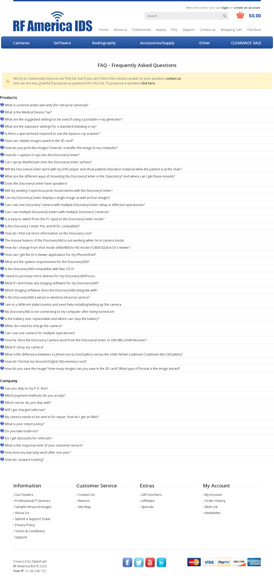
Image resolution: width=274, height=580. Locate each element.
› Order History (214, 500)
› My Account (212, 494)
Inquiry (161, 29)
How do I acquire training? (24, 459)
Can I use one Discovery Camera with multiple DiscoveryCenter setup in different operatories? (75, 205)
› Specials (147, 507)
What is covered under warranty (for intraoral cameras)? (46, 105)
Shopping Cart (231, 29)
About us (120, 29)
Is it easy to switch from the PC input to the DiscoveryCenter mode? (54, 219)
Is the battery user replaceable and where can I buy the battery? (52, 319)
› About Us (21, 513)
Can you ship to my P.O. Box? (26, 388)
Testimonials (141, 29)
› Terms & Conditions (29, 531)
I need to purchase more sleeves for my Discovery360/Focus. (50, 276)
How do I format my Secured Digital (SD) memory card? (46, 361)
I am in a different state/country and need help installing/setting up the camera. (63, 304)
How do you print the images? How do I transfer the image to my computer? (61, 148)
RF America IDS (24, 566)
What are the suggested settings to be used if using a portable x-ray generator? (64, 119)
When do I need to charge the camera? (33, 326)
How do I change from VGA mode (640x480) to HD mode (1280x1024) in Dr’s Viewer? (67, 247)
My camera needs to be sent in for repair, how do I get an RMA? (52, 417)
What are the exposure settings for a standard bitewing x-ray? (50, 126)
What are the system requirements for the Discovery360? (47, 262)
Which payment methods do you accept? (35, 395)
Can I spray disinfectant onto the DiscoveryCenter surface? (48, 162)
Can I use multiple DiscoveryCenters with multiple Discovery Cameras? (57, 212)
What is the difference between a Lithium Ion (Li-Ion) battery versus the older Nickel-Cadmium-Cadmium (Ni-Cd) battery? (94, 354)
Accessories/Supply (157, 42)
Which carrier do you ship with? (28, 402)
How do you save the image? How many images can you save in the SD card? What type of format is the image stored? (92, 368)
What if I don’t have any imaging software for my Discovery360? (52, 283)
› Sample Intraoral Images (32, 507)
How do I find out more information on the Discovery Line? (48, 233)
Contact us (208, 29)
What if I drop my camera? (24, 347)
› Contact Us (85, 494)
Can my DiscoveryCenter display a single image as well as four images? (57, 197)
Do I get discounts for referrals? (28, 438)
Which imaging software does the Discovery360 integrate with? (51, 290)
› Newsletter (212, 513)
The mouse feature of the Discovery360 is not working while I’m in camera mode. (65, 240)
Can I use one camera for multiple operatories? (40, 333)
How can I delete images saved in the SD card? (39, 140)
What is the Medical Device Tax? (28, 112)
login (225, 7)
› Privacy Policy (24, 525)
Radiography (104, 42)
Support (189, 29)
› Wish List (210, 507)
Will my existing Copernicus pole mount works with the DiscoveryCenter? (58, 190)
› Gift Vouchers (151, 494)
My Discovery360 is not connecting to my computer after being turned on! (59, 311)
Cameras (21, 42)
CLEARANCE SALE (246, 42)
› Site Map (83, 507)
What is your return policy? (24, 424)
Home (104, 29)
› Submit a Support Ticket (31, 519)
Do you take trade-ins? (21, 431)
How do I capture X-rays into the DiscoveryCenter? (42, 155)
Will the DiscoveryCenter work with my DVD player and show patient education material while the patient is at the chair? (93, 169)
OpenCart (39, 561)
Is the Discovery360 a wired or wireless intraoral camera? (47, 297)
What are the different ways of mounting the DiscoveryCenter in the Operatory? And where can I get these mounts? (90, 176)
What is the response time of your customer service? (44, 445)
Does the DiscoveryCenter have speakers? (36, 183)
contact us (173, 78)
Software (62, 42)
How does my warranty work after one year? (38, 452)
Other (204, 42)
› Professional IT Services (31, 500)
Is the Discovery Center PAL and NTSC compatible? (42, 226)
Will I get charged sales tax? (25, 410)
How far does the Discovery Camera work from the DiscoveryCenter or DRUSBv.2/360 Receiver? (76, 340)
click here (148, 83)
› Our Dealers (23, 494)
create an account (247, 7)
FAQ (174, 29)
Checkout (254, 29)
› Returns (83, 500)
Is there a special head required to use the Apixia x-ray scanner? (52, 133)
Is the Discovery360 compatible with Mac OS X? (39, 269)
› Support (20, 537)
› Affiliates (147, 500)
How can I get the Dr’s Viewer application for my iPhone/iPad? (50, 254)
